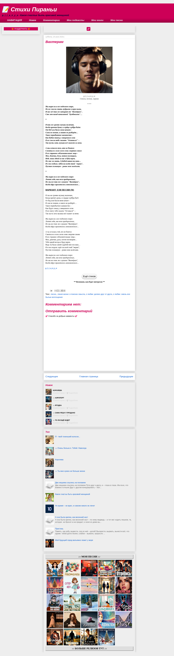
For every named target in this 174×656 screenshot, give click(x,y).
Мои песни (117, 20)
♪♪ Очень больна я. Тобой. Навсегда (70, 448)
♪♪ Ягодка (57, 405)
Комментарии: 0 (60, 393)
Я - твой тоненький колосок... (67, 437)
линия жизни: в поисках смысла (71, 294)
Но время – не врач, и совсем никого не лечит (75, 506)
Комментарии (51, 20)
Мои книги (97, 20)
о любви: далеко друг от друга (99, 294)
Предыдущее (126, 376)
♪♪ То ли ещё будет (61, 420)
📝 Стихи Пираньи (29, 9)
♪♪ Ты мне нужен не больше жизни (70, 471)
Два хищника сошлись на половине (70, 483)
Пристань (59, 529)
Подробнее (73, 393)
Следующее (51, 376)
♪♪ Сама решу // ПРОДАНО (64, 413)
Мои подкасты (75, 20)
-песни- (53, 294)
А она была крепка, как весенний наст (71, 517)
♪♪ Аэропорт (58, 398)
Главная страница (88, 376)
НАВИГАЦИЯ (14, 20)
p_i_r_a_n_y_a (51, 268)
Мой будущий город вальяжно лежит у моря (74, 540)
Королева (57, 390)
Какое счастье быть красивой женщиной (72, 494)
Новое (32, 20)
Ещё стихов (89, 276)
